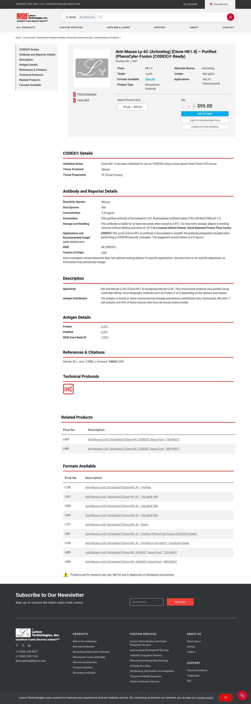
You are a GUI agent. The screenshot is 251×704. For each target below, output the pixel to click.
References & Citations (33, 69)
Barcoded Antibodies (84, 646)
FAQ (189, 681)
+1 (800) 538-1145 (27, 656)
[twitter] (23, 645)
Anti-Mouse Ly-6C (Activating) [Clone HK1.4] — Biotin (116, 524)
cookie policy (205, 697)
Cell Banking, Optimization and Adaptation (152, 671)
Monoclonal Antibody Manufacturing (149, 660)
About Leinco (194, 641)
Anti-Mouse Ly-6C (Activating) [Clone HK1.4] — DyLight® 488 (121, 496)
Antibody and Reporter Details (37, 54)
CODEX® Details (29, 49)
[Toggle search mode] (80, 17)
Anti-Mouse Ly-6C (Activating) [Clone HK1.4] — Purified (118, 487)
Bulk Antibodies (85, 641)
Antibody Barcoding (140, 665)
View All (150, 79)
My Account (190, 4)
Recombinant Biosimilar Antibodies (91, 651)
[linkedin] (29, 645)
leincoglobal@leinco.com (31, 660)
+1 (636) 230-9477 (27, 651)
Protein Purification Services (144, 681)
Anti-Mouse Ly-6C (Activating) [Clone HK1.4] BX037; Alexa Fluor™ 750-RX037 (133, 439)
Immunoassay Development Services (149, 650)
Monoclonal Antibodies (85, 662)
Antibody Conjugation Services (146, 655)
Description (26, 59)
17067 (105, 337)
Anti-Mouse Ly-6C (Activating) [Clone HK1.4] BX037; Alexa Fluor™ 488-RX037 (133, 448)
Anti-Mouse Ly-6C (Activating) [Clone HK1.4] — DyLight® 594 (121, 515)
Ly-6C (104, 326)
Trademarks (193, 675)
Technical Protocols (31, 74)
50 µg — (132, 107)
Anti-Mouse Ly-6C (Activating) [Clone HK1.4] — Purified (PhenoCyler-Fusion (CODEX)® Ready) (141, 534)
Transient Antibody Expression (146, 676)
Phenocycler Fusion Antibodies (89, 657)
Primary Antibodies (83, 667)
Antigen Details (28, 64)
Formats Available (30, 85)
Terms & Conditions (197, 670)
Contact (191, 646)
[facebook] (17, 645)
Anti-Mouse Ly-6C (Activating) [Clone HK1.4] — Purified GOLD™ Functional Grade (137, 543)
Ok (225, 697)
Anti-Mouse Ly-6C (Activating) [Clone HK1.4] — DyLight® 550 (121, 506)
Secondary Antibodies (84, 672)
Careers (191, 651)
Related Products (29, 80)
